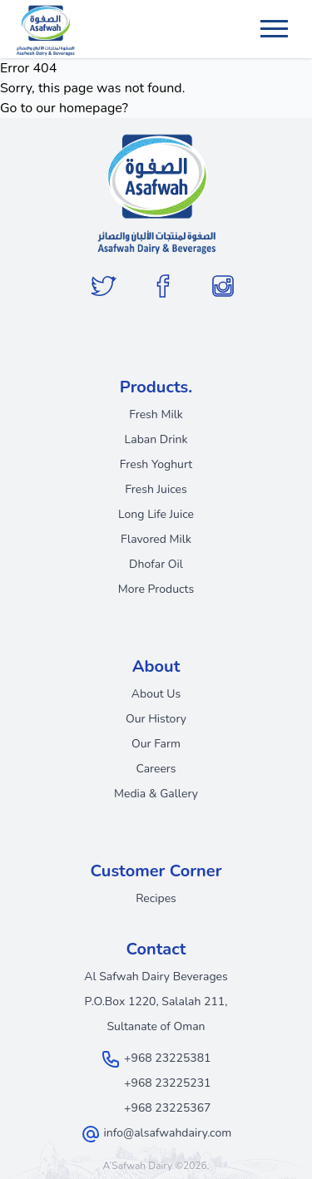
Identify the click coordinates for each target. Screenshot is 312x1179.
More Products (156, 589)
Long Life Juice (156, 514)
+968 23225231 (167, 1083)
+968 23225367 (167, 1108)
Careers (156, 769)
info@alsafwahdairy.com (167, 1133)
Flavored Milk (156, 539)
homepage (90, 108)
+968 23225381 (167, 1058)
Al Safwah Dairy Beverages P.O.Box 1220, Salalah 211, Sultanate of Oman (156, 1001)
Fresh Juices (155, 489)
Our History (156, 719)
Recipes (156, 898)
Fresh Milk (156, 414)
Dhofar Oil (156, 564)
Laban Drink (156, 439)
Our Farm (156, 744)
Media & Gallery (156, 794)
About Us (156, 694)
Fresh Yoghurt (156, 464)
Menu (276, 21)
